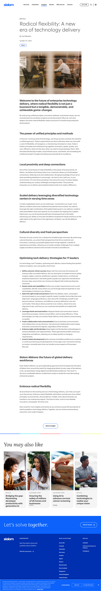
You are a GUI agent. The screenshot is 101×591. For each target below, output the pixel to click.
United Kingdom (64, 574)
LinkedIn (85, 543)
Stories (51, 4)
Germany (62, 552)
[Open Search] (91, 4)
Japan (61, 558)
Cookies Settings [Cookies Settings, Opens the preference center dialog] (66, 585)
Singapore (62, 571)
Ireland (61, 555)
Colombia (62, 549)
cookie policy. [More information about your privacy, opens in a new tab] (40, 589)
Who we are (60, 4)
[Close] (98, 585)
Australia (62, 543)
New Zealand (63, 568)
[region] (50, 585)
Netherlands (63, 565)
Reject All (76, 585)
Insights (44, 4)
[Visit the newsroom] (27, 551)
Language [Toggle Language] (95, 4)
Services (26, 4)
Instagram (86, 551)
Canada (61, 546)
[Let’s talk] (84, 4)
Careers (70, 4)
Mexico (61, 561)
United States (63, 577)
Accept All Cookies (88, 585)
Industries (35, 4)
